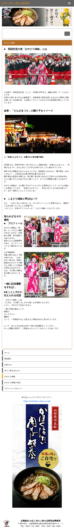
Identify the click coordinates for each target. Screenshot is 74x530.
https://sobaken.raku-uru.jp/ (37, 401)
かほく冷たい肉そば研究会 (16, 3)
